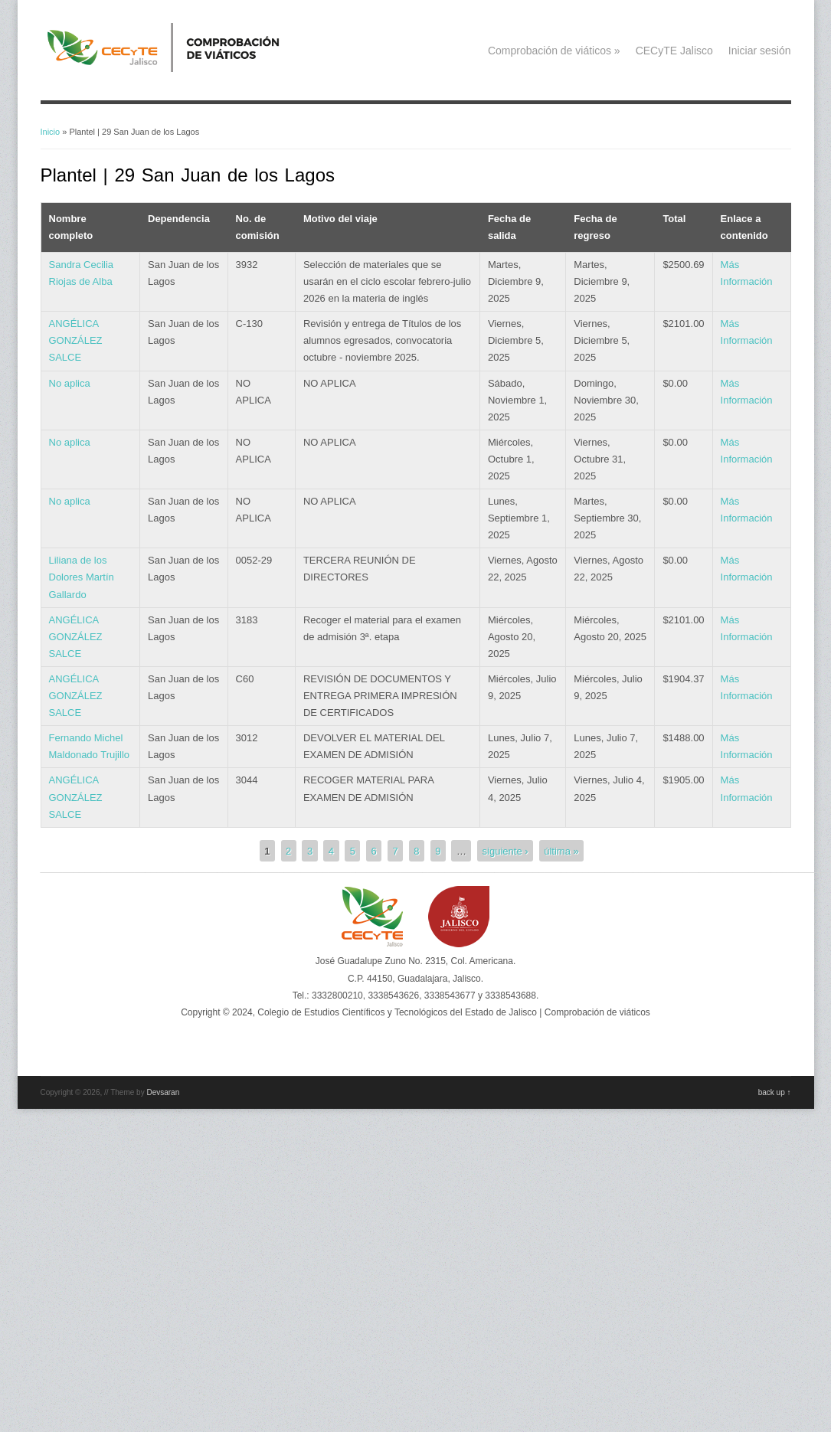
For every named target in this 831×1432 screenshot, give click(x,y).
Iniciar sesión (759, 50)
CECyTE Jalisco (674, 50)
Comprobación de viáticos (554, 50)
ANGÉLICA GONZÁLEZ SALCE (76, 340)
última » (561, 850)
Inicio (51, 131)
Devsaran (162, 1092)
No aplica (69, 383)
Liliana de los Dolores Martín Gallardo (81, 577)
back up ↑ (774, 1092)
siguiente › (505, 850)
